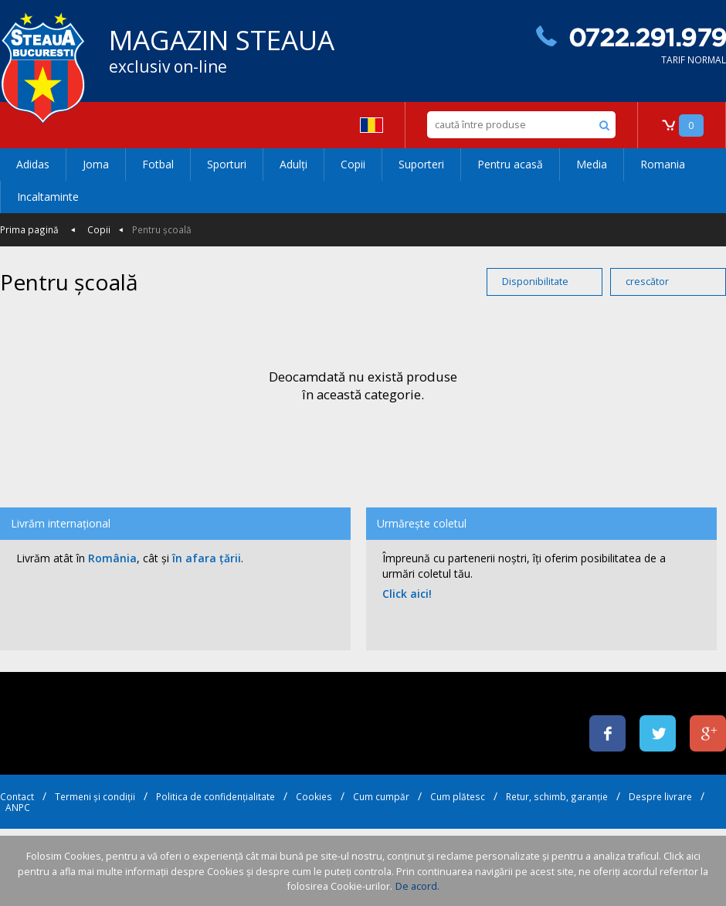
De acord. (417, 886)
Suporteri (421, 164)
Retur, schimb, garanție (557, 796)
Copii (353, 164)
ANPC (17, 807)
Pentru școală (162, 229)
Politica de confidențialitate (215, 796)
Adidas (32, 164)
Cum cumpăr (381, 796)
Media (591, 164)
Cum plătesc (457, 796)
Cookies (314, 796)
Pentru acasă (510, 164)
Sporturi (226, 164)
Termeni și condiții (95, 796)
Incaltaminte (48, 196)
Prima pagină (29, 229)
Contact (17, 796)
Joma (96, 164)
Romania (662, 164)
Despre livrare (660, 796)
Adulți (293, 164)
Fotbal (158, 164)
